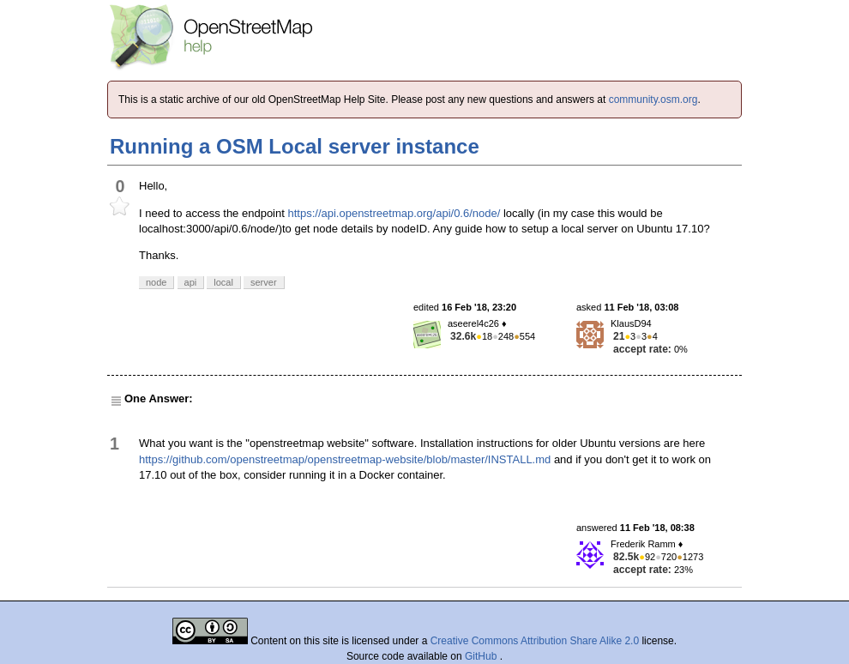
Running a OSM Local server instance (294, 146)
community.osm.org (653, 100)
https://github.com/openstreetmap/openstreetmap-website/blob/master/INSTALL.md (345, 459)
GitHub (482, 656)
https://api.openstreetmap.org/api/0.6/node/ (393, 213)
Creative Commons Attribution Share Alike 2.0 (535, 641)
